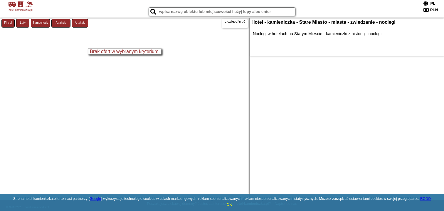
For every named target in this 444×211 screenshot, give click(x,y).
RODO (425, 199)
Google (95, 199)
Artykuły (80, 22)
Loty (23, 22)
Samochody (40, 22)
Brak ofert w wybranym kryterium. (124, 51)
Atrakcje (61, 22)
